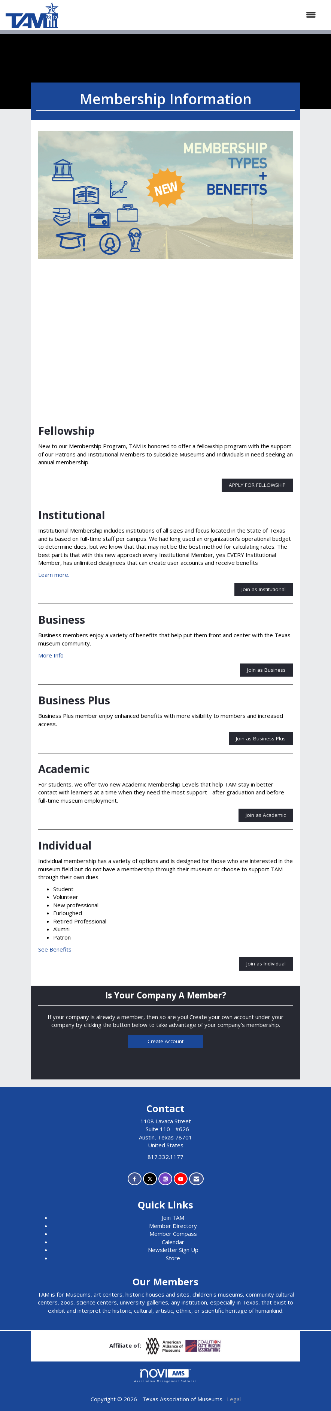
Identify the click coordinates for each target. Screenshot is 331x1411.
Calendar (173, 1242)
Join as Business (266, 669)
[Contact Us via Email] (196, 1179)
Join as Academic (266, 815)
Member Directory (173, 1225)
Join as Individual (266, 963)
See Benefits (55, 949)
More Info (51, 655)
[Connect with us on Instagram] (165, 1179)
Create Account (165, 1041)
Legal (234, 1399)
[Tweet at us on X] (150, 1179)
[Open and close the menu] (191, 15)
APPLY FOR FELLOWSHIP (257, 485)
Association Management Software (165, 1375)
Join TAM (173, 1217)
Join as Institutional (264, 589)
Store (173, 1258)
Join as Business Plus (261, 738)
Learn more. (53, 574)
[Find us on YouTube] (181, 1179)
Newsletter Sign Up (173, 1249)
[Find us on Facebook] (135, 1179)
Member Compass (173, 1233)
